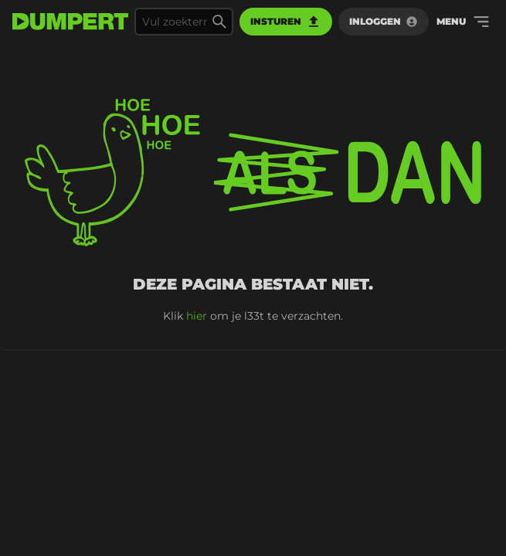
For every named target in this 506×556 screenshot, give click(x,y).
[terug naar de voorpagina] (70, 21)
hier (196, 316)
